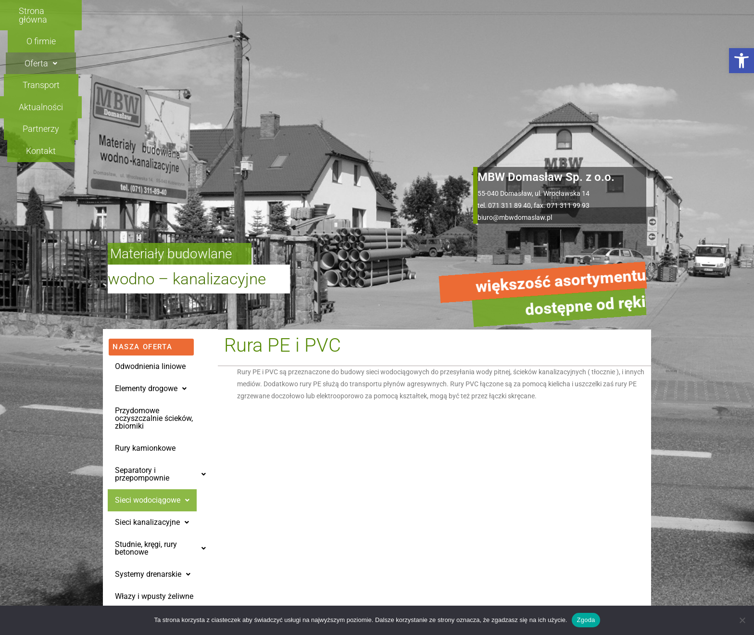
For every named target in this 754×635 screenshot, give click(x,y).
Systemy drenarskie (152, 434)
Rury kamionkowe (145, 308)
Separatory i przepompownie (160, 334)
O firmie (239, 11)
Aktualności (459, 11)
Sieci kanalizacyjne (152, 382)
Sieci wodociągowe (152, 360)
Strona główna (159, 11)
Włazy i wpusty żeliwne (154, 456)
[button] (741, 60)
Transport (380, 11)
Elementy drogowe (151, 248)
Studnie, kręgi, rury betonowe (160, 408)
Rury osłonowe (140, 478)
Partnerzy (537, 11)
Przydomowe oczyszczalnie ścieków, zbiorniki (154, 278)
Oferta (308, 11)
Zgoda (586, 619)
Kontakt (608, 11)
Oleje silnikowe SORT (151, 500)
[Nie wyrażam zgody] (742, 620)
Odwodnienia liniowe (150, 226)
